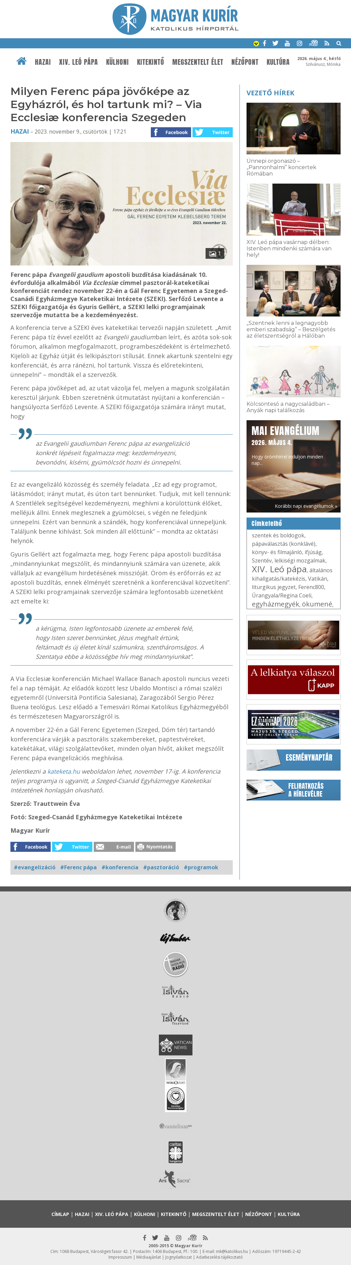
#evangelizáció (34, 867)
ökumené (317, 604)
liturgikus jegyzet (274, 587)
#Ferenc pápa (78, 867)
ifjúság (313, 552)
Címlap (60, 1214)
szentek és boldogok (278, 535)
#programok (201, 867)
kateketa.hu (63, 771)
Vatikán (317, 578)
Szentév (262, 560)
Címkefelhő (267, 523)
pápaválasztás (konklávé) (283, 543)
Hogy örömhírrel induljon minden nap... (287, 445)
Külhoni (117, 62)
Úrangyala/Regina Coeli (281, 595)
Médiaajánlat (148, 1257)
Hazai (43, 62)
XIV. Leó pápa (78, 62)
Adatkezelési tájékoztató (219, 1257)
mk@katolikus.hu (232, 1251)
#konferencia (119, 867)
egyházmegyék (275, 604)
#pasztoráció (161, 867)
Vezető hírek (270, 92)
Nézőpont (245, 62)
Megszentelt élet (197, 62)
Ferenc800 (311, 587)
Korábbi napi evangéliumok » (306, 506)
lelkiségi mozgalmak (299, 560)
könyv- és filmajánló (277, 552)
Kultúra (278, 62)
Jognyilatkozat (178, 1257)
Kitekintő (150, 62)
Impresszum (120, 1257)
